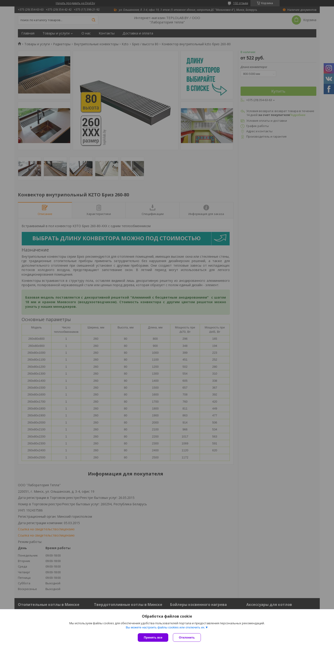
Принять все (153, 637)
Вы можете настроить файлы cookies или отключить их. (165, 627)
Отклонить (187, 637)
